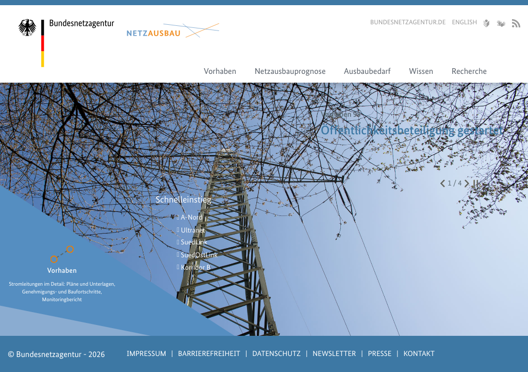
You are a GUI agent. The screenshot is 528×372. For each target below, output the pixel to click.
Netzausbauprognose (290, 71)
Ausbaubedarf (367, 71)
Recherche (469, 71)
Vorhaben (220, 71)
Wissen (421, 71)
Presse (380, 353)
